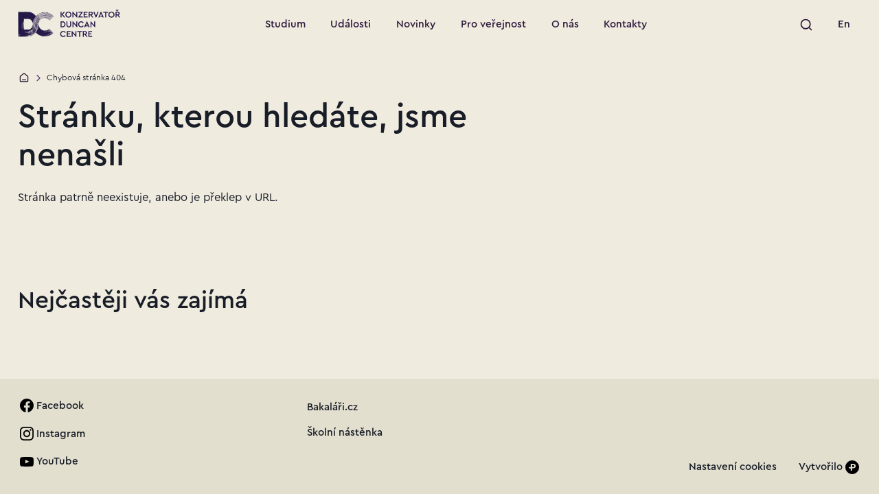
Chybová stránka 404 (86, 77)
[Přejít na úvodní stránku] (69, 23)
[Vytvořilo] (829, 467)
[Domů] (24, 77)
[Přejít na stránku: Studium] (285, 24)
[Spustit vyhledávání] (806, 24)
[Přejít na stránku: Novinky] (416, 24)
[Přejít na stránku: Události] (351, 24)
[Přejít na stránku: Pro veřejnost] (494, 24)
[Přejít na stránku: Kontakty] (626, 24)
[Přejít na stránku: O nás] (565, 24)
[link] (844, 24)
